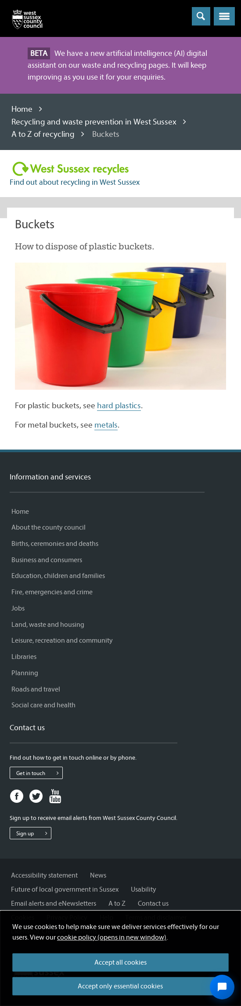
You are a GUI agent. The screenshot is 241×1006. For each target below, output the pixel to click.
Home (21, 109)
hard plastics (119, 405)
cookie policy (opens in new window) (111, 937)
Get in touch (39, 773)
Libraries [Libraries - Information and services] (23, 657)
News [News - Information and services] (98, 875)
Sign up (33, 833)
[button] (224, 16)
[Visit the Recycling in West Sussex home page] (70, 169)
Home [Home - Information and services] (20, 512)
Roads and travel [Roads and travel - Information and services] (35, 689)
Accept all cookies (120, 962)
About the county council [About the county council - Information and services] (48, 527)
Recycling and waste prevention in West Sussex (93, 122)
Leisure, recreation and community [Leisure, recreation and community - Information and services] (62, 640)
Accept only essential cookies (120, 986)
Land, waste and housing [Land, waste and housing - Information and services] (47, 625)
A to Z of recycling (43, 134)
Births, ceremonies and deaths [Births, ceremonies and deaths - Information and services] (54, 544)
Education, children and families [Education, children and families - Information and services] (58, 576)
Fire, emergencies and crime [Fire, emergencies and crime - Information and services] (52, 592)
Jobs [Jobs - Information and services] (18, 608)
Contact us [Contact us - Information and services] (153, 903)
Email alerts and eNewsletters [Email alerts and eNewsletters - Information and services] (53, 903)
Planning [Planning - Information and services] (24, 673)
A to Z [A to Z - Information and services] (117, 903)
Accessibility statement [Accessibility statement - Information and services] (44, 875)
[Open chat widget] (222, 987)
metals (106, 425)
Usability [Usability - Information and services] (143, 889)
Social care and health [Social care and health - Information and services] (43, 705)
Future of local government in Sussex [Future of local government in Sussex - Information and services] (65, 889)
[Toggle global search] (201, 16)
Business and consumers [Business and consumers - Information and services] (46, 560)
